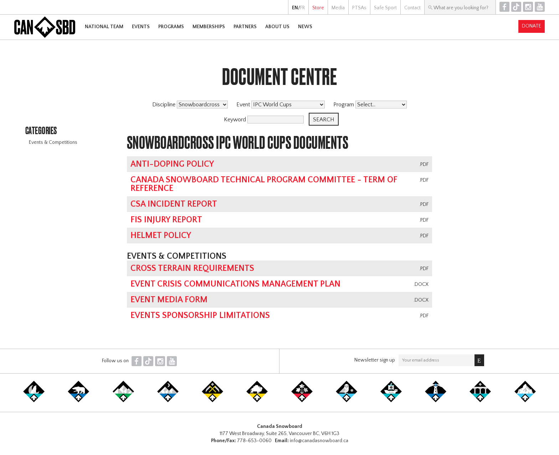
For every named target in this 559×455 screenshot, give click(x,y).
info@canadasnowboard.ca (319, 441)
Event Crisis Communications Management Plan (235, 284)
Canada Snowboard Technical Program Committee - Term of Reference (263, 184)
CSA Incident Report (173, 204)
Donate (531, 26)
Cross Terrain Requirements (192, 268)
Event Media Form (168, 299)
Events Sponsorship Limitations (200, 315)
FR (302, 8)
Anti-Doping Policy (172, 164)
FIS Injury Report (166, 219)
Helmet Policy (160, 235)
